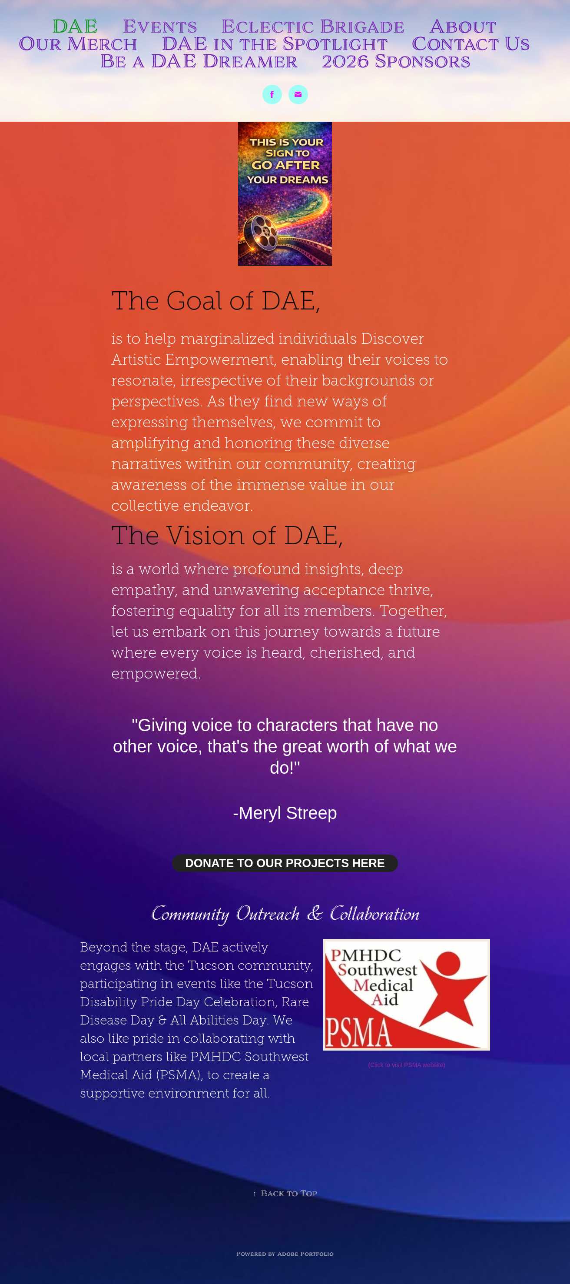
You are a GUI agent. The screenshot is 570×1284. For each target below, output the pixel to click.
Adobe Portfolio (305, 1253)
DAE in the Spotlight (274, 43)
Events (159, 26)
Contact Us (470, 43)
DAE (75, 26)
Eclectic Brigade (313, 26)
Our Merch (78, 43)
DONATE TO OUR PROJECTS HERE (285, 863)
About (463, 26)
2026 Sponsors (396, 61)
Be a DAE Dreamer (198, 61)
